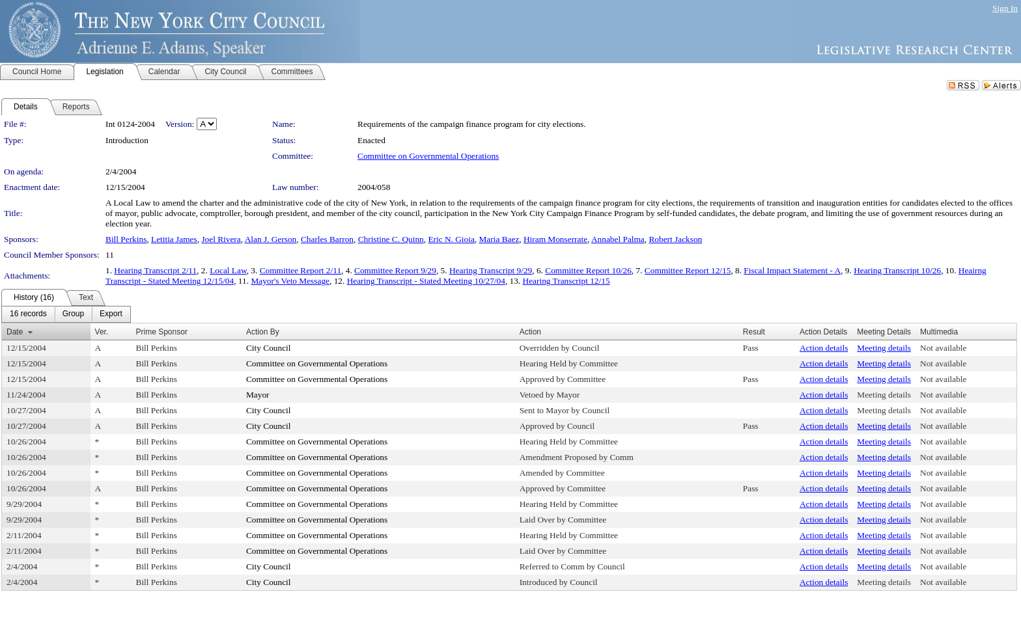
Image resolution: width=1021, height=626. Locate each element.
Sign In (1005, 8)
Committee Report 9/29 (395, 270)
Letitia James (174, 239)
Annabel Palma (618, 239)
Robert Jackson (675, 239)
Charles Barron (327, 239)
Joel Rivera (220, 239)
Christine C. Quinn (391, 239)
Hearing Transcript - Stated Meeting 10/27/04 (426, 281)
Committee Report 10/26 (588, 270)
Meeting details (884, 348)
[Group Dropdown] (73, 314)
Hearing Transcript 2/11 (155, 270)
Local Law (228, 270)
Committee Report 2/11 (300, 270)
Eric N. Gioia (451, 239)
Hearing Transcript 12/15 (566, 281)
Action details (824, 348)
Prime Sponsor (162, 331)
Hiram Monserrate (555, 239)
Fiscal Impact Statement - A (792, 270)
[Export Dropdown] (111, 314)
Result (754, 331)
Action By (262, 331)
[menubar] (66, 314)
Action (530, 331)
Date (15, 331)
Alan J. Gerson (271, 239)
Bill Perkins (126, 239)
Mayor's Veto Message (290, 281)
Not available (943, 348)
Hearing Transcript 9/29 (490, 270)
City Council (268, 348)
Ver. (102, 331)
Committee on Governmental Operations (428, 156)
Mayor (258, 395)
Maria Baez (499, 239)
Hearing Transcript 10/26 (897, 270)
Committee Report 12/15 (688, 270)
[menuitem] (28, 314)
